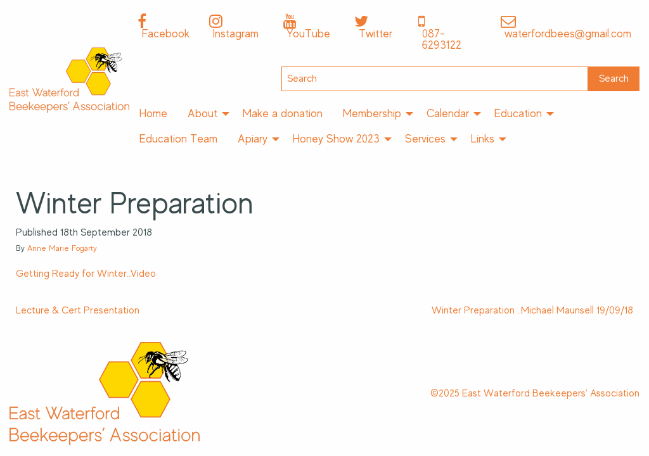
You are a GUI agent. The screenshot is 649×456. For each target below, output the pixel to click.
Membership (372, 113)
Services (425, 138)
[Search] (434, 78)
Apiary (252, 138)
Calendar (448, 113)
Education (518, 113)
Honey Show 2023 (336, 138)
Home (153, 113)
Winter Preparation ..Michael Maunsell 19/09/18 (532, 310)
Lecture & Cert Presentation (77, 310)
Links (482, 138)
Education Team (178, 138)
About (202, 113)
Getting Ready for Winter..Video (86, 273)
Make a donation (283, 113)
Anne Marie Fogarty (62, 248)
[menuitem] (153, 114)
